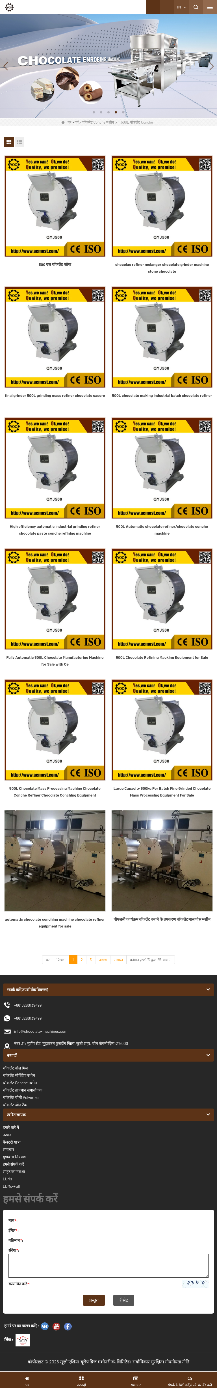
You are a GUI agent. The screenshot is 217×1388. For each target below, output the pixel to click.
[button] (94, 112)
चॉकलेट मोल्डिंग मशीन (19, 1075)
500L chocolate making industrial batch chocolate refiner (162, 395)
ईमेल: (13, 1230)
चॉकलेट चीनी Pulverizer (21, 1097)
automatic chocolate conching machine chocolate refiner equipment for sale (55, 922)
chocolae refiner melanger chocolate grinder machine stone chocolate (162, 268)
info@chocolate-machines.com (41, 1031)
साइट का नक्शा (14, 1171)
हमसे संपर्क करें (13, 1164)
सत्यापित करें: (19, 1283)
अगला (103, 959)
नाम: (13, 1220)
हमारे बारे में (11, 1127)
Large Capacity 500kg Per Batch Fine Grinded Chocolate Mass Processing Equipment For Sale (162, 791)
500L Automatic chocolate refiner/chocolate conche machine (162, 529)
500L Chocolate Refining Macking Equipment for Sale (162, 657)
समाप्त (118, 959)
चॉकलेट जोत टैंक (15, 1104)
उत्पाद (7, 1134)
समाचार (8, 1149)
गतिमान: (15, 1240)
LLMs (7, 1178)
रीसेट (124, 1300)
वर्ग (77, 122)
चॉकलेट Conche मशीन (98, 122)
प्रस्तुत (94, 1300)
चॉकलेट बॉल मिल (15, 1068)
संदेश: (13, 1250)
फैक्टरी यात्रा (12, 1142)
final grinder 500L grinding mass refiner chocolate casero (55, 395)
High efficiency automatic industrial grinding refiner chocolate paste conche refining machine (55, 529)
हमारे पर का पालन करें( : (21, 1325)
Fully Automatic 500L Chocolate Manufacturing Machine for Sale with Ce (54, 660)
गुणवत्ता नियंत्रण (14, 1156)
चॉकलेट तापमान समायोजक (22, 1090)
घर (66, 122)
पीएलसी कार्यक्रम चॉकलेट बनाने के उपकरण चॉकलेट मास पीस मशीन (162, 919)
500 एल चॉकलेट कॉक (55, 264)
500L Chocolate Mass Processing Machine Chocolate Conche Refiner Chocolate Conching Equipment (55, 791)
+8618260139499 (28, 1018)
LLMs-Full (11, 1186)
